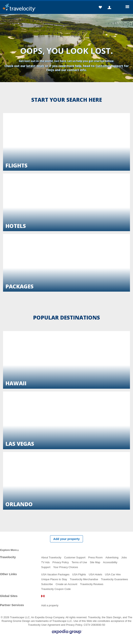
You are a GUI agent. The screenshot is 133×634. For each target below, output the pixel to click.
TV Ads (45, 562)
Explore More (9, 550)
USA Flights (79, 574)
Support (45, 567)
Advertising (111, 557)
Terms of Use (79, 562)
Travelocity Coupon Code (56, 589)
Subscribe (47, 584)
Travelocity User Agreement (44, 624)
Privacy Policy (60, 562)
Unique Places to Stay (54, 579)
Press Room (95, 557)
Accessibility (110, 562)
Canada (42, 596)
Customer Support (109, 66)
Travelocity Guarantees (114, 579)
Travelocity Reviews (91, 584)
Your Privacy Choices (65, 567)
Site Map (95, 562)
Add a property (49, 605)
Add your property (66, 539)
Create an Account (66, 584)
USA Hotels (95, 574)
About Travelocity (51, 557)
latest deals (35, 66)
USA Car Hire (113, 574)
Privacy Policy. (74, 624)
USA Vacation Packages (55, 574)
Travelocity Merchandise (84, 579)
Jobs (124, 557)
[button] (100, 8)
